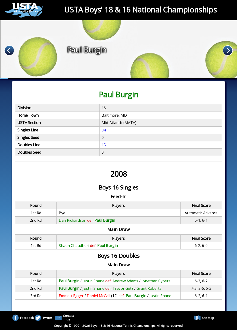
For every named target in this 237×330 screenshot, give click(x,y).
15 (104, 144)
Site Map (204, 317)
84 (104, 130)
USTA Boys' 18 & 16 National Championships (140, 10)
